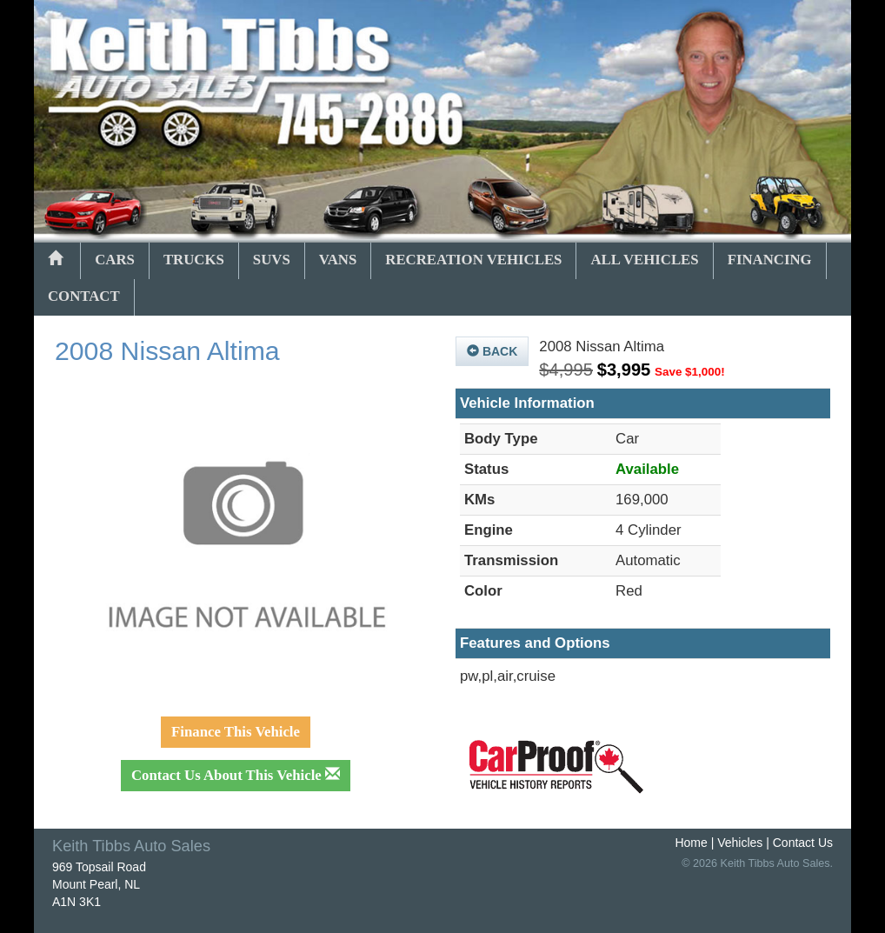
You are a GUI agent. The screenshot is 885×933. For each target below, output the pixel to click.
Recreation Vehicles (473, 259)
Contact (84, 296)
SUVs (271, 259)
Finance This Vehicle (235, 731)
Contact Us (803, 843)
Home (691, 843)
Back (492, 351)
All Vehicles (644, 259)
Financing (770, 259)
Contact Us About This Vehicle (235, 775)
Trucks (193, 259)
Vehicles (739, 843)
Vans (338, 259)
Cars (115, 259)
